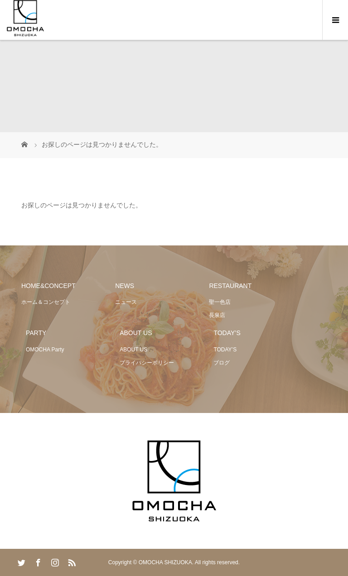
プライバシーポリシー (147, 363)
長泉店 (217, 315)
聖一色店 (220, 302)
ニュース (126, 302)
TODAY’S (225, 349)
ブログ (221, 363)
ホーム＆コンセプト (45, 302)
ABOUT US (133, 349)
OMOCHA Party (45, 349)
